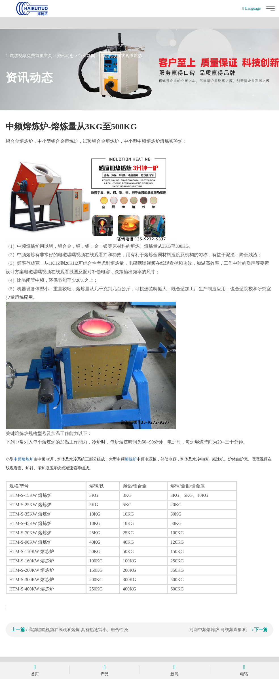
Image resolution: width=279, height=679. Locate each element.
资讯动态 (65, 55)
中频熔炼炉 (23, 459)
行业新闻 (86, 55)
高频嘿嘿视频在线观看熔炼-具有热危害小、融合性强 (78, 629)
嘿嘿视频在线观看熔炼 (121, 55)
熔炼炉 (131, 459)
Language (251, 8)
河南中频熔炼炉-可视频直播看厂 (219, 629)
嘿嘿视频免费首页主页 (31, 55)
